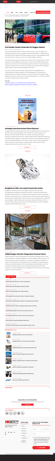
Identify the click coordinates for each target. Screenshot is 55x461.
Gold (17, 12)
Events (21, 12)
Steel (7, 318)
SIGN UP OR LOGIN (33, 1)
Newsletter (24, 438)
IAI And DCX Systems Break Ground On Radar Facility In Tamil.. (20, 325)
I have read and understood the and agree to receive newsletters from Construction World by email (42, 441)
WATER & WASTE (15, 352)
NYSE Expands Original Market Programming (23, 373)
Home (8, 12)
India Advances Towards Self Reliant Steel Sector (17, 320)
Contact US (33, 12)
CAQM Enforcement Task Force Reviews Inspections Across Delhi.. (21, 305)
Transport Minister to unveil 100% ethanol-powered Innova (20, 83)
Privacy (23, 435)
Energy (14, 339)
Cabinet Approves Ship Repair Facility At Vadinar (17, 286)
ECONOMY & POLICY (9, 289)
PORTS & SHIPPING (8, 284)
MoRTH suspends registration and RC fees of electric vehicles (21, 84)
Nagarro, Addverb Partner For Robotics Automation (25, 360)
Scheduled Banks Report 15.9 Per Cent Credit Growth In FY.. (19, 310)
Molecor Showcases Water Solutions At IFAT (23, 354)
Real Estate (7, 252)
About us (24, 428)
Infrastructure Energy (9, 186)
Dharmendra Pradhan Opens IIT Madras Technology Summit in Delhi (22, 301)
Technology (15, 378)
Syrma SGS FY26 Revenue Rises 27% (21, 380)
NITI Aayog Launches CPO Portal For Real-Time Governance (20, 315)
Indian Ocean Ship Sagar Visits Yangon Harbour (17, 291)
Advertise (5, 1)
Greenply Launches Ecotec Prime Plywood (22, 334)
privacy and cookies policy (40, 439)
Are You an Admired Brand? (43, 12)
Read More (27, 147)
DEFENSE (7, 294)
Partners (24, 430)
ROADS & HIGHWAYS (8, 45)
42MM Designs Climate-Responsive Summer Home (25, 347)
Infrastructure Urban (9, 126)
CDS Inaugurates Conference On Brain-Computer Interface (20, 296)
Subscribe (19, 1)
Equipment (14, 365)
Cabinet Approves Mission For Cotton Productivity (18, 281)
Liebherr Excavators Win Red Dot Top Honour (23, 367)
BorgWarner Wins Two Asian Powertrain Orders (24, 341)
